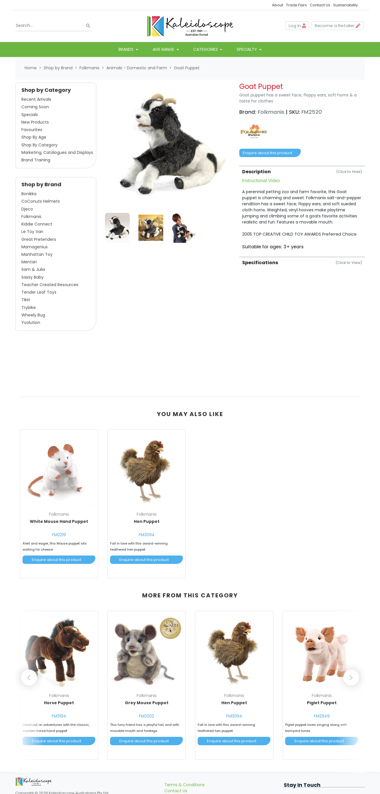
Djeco (27, 209)
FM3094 (147, 535)
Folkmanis (31, 216)
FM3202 (146, 711)
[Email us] (288, 788)
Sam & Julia (33, 269)
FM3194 (59, 711)
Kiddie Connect (36, 224)
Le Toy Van (32, 231)
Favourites (31, 130)
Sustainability (345, 5)
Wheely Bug (33, 315)
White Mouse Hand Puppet (59, 521)
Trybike (28, 307)
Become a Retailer (182, 788)
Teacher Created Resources (49, 285)
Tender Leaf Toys (38, 292)
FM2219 (59, 535)
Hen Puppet (147, 521)
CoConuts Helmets (40, 201)
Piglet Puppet (322, 698)
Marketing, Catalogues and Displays (57, 152)
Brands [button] (126, 49)
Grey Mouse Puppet (146, 698)
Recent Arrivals (36, 99)
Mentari (29, 262)
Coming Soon (35, 107)
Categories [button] (206, 49)
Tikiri (25, 300)
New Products (35, 122)
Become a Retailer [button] (337, 26)
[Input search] (53, 25)
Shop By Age (33, 137)
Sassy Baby (32, 277)
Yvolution (30, 322)
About (277, 5)
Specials (29, 115)
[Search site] (88, 26)
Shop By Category (39, 145)
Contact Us (320, 5)
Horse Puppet (59, 698)
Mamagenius (34, 247)
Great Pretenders (38, 239)
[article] (59, 502)
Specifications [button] (302, 262)
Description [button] (302, 171)
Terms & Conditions (184, 775)
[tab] (302, 207)
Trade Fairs (296, 5)
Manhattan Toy (37, 254)
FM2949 (322, 711)
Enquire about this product (267, 153)
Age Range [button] (164, 49)
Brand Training (35, 160)
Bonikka (28, 194)
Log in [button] (297, 26)
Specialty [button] (247, 49)
